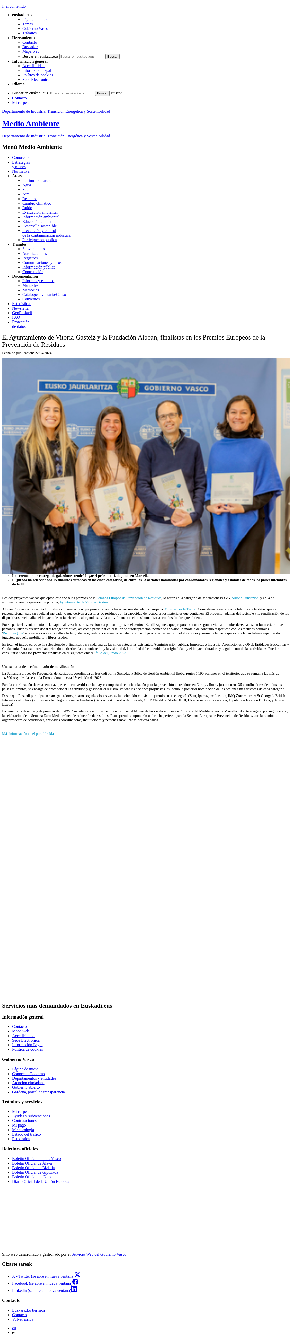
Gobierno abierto (26, 1087)
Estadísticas (21, 303)
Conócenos (21, 157)
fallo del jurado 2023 (111, 653)
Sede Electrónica (36, 79)
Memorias (30, 290)
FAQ (16, 317)
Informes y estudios (38, 281)
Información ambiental (40, 217)
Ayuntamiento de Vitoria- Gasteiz (83, 602)
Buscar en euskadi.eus (40, 56)
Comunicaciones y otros (42, 262)
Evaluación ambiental (40, 212)
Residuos (29, 199)
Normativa (20, 171)
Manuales (30, 285)
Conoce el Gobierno (28, 1074)
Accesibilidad (33, 66)
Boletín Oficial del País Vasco (36, 1158)
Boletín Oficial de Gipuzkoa (35, 1172)
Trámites (29, 33)
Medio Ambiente (31, 123)
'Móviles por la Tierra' (180, 609)
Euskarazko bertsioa (28, 1310)
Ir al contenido (14, 6)
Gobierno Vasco (35, 28)
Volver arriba (22, 1319)
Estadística (21, 1139)
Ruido (27, 208)
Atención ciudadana (28, 1083)
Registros (30, 258)
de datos (151, 324)
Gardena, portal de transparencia (38, 1092)
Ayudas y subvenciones (31, 1116)
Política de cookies (37, 75)
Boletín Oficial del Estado (33, 1177)
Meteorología (23, 1130)
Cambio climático (36, 203)
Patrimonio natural (37, 180)
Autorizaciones (34, 253)
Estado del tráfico (26, 1134)
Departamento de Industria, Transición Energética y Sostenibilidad (56, 111)
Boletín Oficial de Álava (32, 1163)
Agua (26, 185)
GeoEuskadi (22, 313)
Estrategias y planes (21, 164)
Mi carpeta (21, 102)
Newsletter (21, 308)
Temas (27, 24)
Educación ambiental (39, 221)
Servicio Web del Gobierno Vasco (99, 1254)
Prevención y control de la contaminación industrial (46, 232)
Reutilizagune (13, 633)
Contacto (29, 42)
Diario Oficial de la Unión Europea (40, 1181)
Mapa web (30, 51)
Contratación (32, 272)
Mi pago (19, 1125)
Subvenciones (33, 249)
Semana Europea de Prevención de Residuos (128, 598)
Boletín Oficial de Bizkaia (33, 1168)
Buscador (30, 47)
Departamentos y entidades (34, 1078)
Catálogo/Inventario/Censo (44, 294)
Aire (25, 194)
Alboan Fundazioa (245, 598)
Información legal (36, 70)
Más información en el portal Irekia (28, 733)
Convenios (31, 299)
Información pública (38, 267)
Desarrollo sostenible (39, 226)
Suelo (26, 189)
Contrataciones (24, 1120)
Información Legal (27, 1045)
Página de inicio (35, 19)
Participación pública (39, 240)
